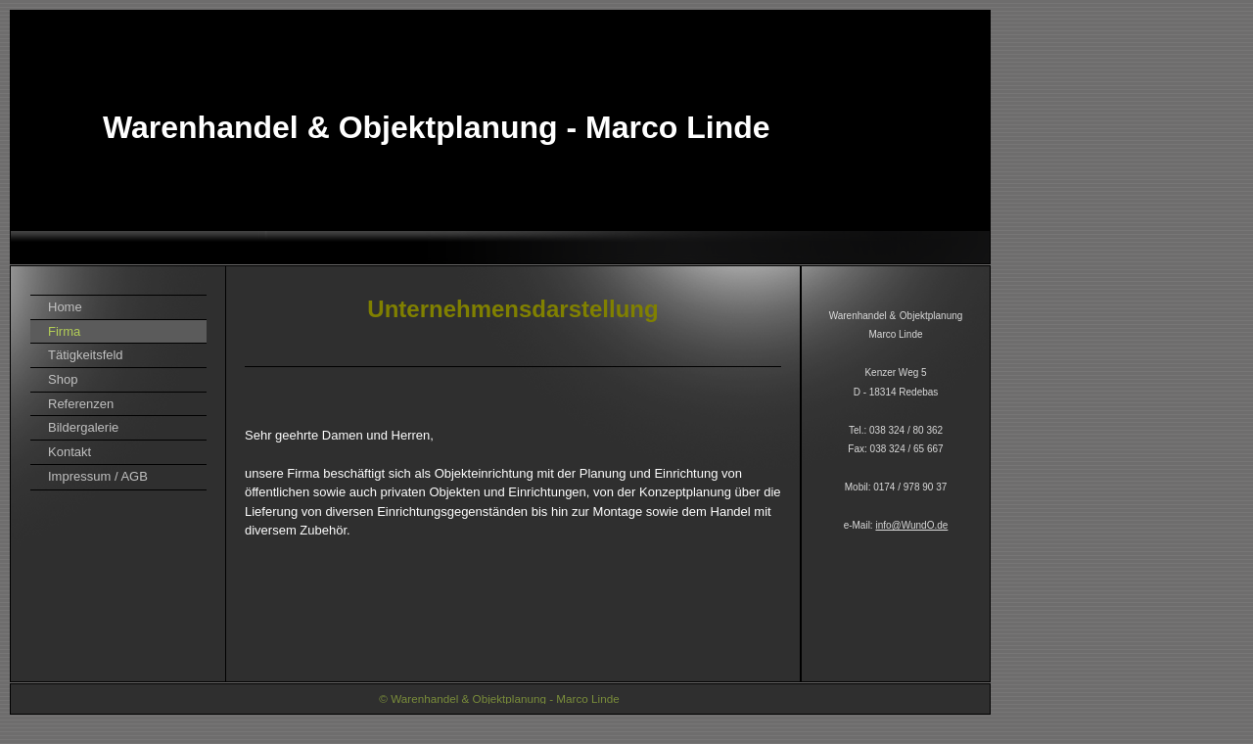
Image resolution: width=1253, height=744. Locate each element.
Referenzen (81, 403)
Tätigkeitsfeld (85, 355)
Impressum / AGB (98, 476)
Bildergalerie (83, 427)
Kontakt (69, 451)
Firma (64, 331)
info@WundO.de (911, 525)
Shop (62, 379)
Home (65, 307)
